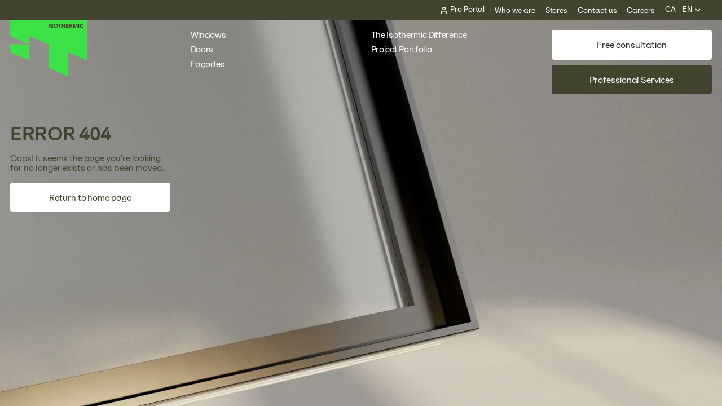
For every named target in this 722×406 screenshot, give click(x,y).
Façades (213, 64)
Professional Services (631, 80)
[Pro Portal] (462, 10)
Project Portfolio (406, 49)
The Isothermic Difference (419, 34)
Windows (213, 34)
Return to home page (90, 197)
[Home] (49, 73)
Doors (207, 49)
